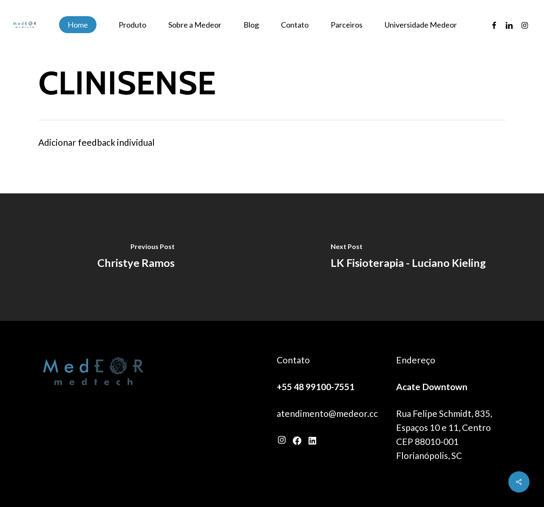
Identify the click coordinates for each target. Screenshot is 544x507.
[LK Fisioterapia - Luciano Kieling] (408, 257)
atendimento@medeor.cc (327, 413)
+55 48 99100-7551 (315, 386)
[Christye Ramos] (136, 257)
